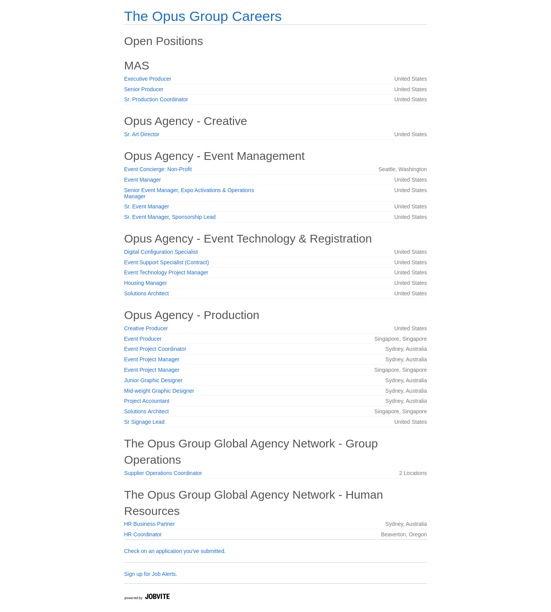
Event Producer (143, 339)
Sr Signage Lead (144, 422)
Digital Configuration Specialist (161, 252)
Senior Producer (143, 89)
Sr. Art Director (142, 134)
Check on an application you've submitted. (175, 551)
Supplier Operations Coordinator (163, 473)
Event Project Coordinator (155, 349)
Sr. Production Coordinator (156, 99)
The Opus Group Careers (203, 16)
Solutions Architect (146, 293)
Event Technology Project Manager (166, 272)
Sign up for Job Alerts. (150, 574)
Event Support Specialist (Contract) (166, 262)
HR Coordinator (143, 534)
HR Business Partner (149, 524)
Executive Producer (147, 79)
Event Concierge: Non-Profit (158, 169)
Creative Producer (146, 328)
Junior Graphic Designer (153, 380)
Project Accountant (147, 401)
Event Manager (142, 180)
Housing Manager (145, 283)
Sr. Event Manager (146, 206)
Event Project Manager (151, 359)
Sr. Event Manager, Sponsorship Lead (170, 217)
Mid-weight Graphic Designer (159, 391)
